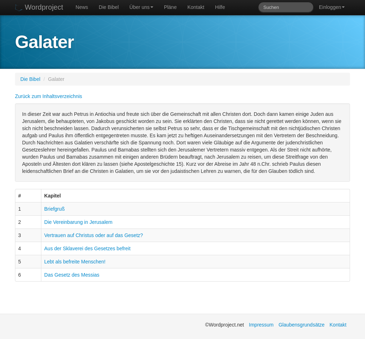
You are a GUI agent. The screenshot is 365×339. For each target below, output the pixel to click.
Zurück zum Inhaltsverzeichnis (48, 96)
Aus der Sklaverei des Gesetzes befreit (87, 248)
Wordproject (39, 7)
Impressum (261, 325)
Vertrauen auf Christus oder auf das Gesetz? (93, 235)
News (82, 7)
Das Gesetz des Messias (71, 275)
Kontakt (195, 7)
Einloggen (332, 7)
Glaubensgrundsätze (301, 325)
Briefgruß (54, 209)
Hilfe (220, 7)
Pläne (170, 7)
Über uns (141, 7)
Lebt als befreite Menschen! (75, 261)
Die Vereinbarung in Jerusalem (78, 222)
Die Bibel (109, 7)
